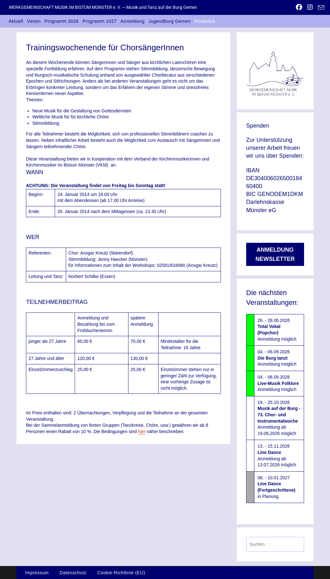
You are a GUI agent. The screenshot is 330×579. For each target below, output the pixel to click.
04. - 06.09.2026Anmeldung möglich (277, 358)
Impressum (37, 572)
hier (141, 431)
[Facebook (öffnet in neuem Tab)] (299, 7)
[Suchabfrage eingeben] (275, 544)
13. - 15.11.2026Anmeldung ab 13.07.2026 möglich (277, 455)
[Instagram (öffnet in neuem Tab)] (310, 7)
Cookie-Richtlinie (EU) (121, 572)
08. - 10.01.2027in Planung (277, 487)
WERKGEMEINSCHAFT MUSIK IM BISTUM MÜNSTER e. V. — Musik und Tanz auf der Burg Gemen (103, 7)
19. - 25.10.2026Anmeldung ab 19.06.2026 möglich (279, 418)
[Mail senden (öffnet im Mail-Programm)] (319, 7)
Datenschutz (73, 572)
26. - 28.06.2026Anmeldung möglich (277, 330)
